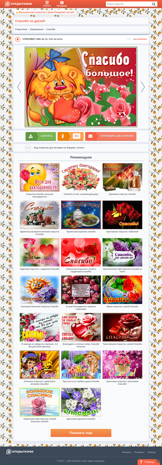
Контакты (126, 452)
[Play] (17, 39)
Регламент (139, 452)
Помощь (152, 452)
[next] (143, 87)
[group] (81, 39)
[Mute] (134, 39)
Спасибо (50, 29)
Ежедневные (36, 29)
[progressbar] (141, 39)
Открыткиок (21, 29)
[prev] (19, 87)
